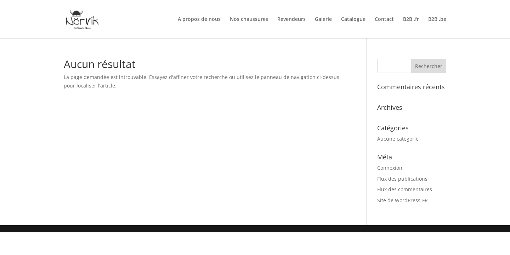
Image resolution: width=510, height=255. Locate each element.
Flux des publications (402, 178)
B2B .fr (411, 19)
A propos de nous (199, 19)
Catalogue (353, 19)
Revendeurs (291, 19)
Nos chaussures (249, 19)
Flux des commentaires (404, 189)
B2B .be (437, 19)
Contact (384, 19)
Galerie (323, 19)
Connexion (389, 167)
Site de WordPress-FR (402, 200)
